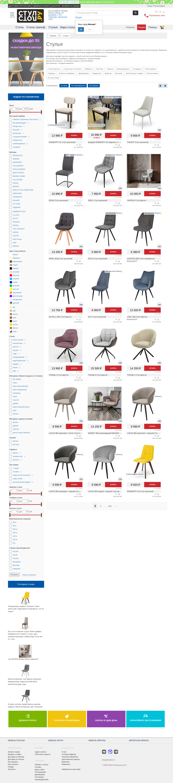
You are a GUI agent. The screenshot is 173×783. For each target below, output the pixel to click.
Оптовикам (39, 777)
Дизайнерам (83, 73)
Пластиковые (150, 69)
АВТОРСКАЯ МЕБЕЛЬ (139, 740)
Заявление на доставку (71, 769)
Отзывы (38, 767)
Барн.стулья (68, 27)
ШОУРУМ (56, 6)
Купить (74, 135)
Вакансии (65, 762)
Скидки (141, 27)
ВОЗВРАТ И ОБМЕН (71, 6)
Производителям (42, 780)
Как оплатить (13, 764)
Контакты (11, 769)
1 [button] (11, 81)
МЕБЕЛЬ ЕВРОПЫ (97, 740)
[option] (26, 60)
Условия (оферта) (69, 754)
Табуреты (88, 69)
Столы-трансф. (36, 27)
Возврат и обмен (15, 754)
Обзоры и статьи (41, 765)
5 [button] (28, 81)
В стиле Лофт (53, 78)
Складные (137, 69)
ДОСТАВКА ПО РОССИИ (20, 6)
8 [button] (40, 81)
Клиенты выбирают (67, 73)
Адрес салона (40, 752)
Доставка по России (16, 759)
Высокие (118, 73)
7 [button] (36, 81)
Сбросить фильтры (29, 575)
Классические (152, 73)
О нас (64, 752)
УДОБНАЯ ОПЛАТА (41, 6)
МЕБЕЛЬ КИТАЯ (55, 740)
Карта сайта (40, 770)
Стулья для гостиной (72, 69)
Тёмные (110, 69)
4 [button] (24, 81)
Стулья (53, 27)
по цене (64, 86)
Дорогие (108, 73)
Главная (52, 36)
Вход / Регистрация (156, 6)
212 (109, 506)
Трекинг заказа (14, 752)
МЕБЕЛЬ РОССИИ (16, 740)
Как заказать (13, 762)
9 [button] (26, 84)
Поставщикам (40, 772)
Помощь (152, 27)
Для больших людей (134, 73)
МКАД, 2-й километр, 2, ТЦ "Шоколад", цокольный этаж (57, 16)
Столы (20, 27)
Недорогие (96, 73)
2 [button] (15, 81)
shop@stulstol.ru (108, 760)
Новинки (130, 27)
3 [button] (19, 81)
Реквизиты (66, 764)
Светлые (99, 69)
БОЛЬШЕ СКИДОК (68, 2)
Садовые (51, 73)
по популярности (78, 86)
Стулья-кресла (54, 69)
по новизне (93, 86)
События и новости (42, 754)
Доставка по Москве (16, 757)
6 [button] (32, 81)
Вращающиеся (123, 69)
